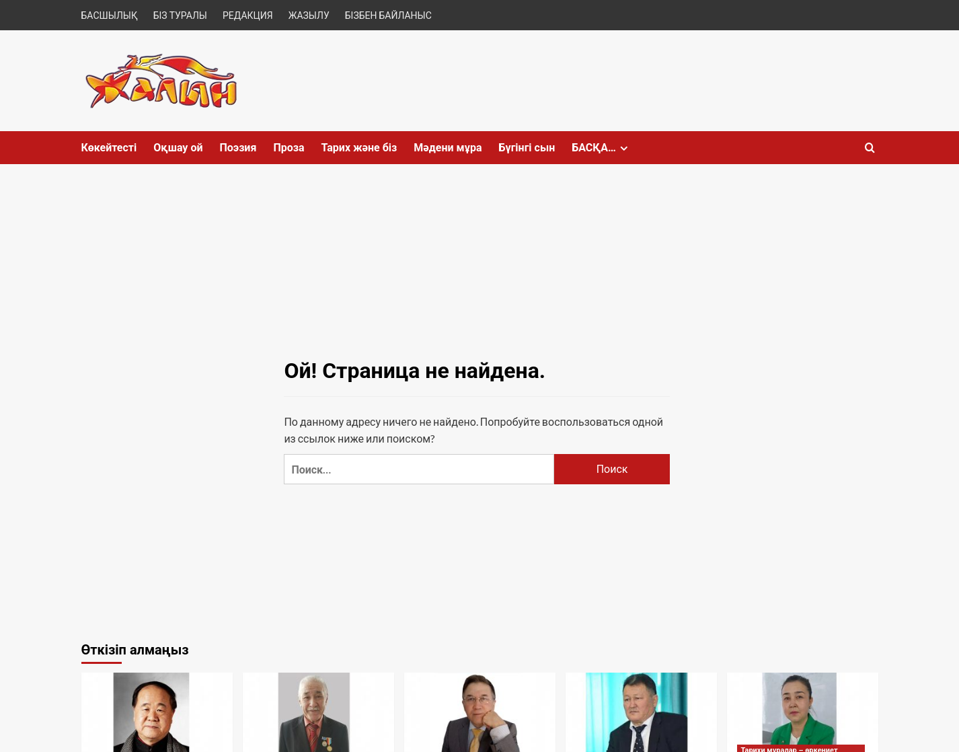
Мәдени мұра (448, 147)
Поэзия (237, 147)
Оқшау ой (177, 147)
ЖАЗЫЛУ (309, 15)
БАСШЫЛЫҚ (109, 15)
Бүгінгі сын (526, 147)
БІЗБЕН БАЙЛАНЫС (388, 15)
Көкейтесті (109, 147)
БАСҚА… (601, 147)
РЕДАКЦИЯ (248, 15)
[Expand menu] (623, 148)
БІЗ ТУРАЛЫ (180, 15)
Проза (288, 147)
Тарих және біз (359, 147)
